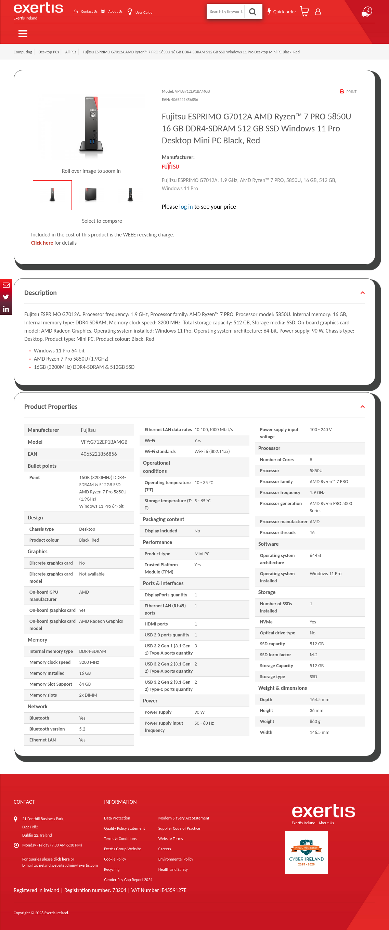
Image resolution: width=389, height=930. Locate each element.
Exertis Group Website (122, 845)
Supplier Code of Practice (179, 825)
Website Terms (170, 835)
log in (186, 204)
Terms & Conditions (120, 835)
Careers (164, 845)
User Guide (144, 11)
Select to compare (96, 218)
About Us (111, 10)
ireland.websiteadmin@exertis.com (68, 862)
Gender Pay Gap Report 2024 (128, 876)
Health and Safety (173, 866)
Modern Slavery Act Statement (183, 815)
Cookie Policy (115, 856)
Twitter (6, 297)
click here (62, 856)
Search (252, 10)
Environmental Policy (175, 856)
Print (351, 88)
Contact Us (80, 10)
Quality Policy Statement (124, 825)
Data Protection (117, 815)
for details (54, 239)
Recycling (111, 866)
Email (6, 285)
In (6, 309)
